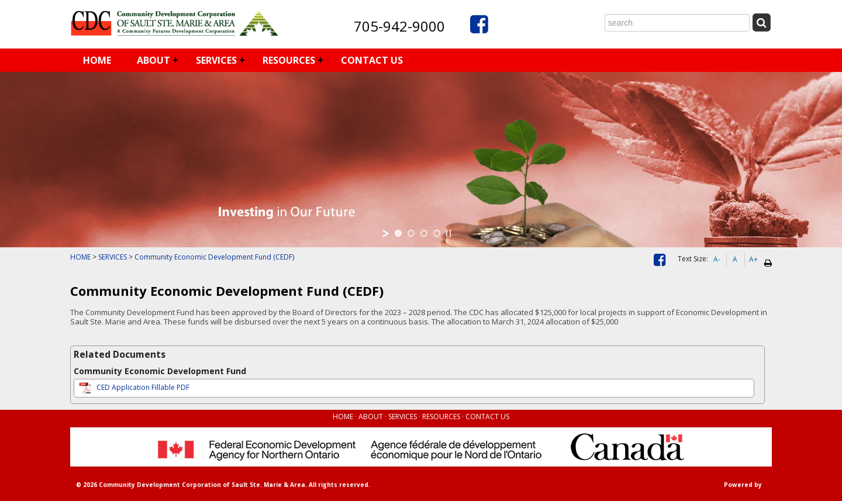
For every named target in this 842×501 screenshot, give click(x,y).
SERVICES (216, 60)
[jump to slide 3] (423, 233)
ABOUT (153, 60)
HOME (97, 60)
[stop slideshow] (448, 233)
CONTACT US (372, 60)
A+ (753, 259)
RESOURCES (289, 60)
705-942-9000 (399, 26)
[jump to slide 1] (398, 233)
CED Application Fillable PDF (133, 387)
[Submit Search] (761, 22)
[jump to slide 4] (436, 233)
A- (716, 259)
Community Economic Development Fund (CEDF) (214, 257)
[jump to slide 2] (411, 233)
